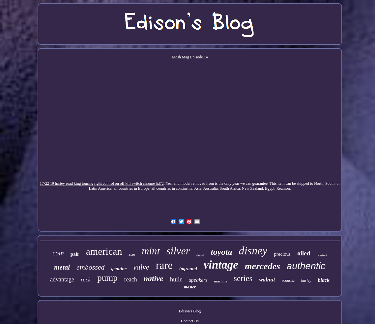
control (322, 255)
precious (282, 254)
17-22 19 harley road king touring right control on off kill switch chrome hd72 (102, 183)
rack (86, 279)
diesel (200, 255)
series (243, 278)
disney (253, 250)
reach (130, 279)
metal (62, 267)
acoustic (287, 280)
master (190, 286)
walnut (267, 279)
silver (178, 251)
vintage (221, 264)
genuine (119, 268)
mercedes (262, 266)
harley (306, 280)
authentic (306, 266)
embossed (90, 267)
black (324, 280)
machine (220, 281)
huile (176, 279)
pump (107, 278)
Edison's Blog (190, 311)
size (132, 254)
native (153, 278)
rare (164, 265)
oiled (303, 253)
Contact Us (190, 321)
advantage (62, 279)
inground (188, 268)
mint (151, 251)
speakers (198, 280)
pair (75, 254)
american (104, 251)
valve (141, 267)
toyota (221, 252)
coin (58, 253)
